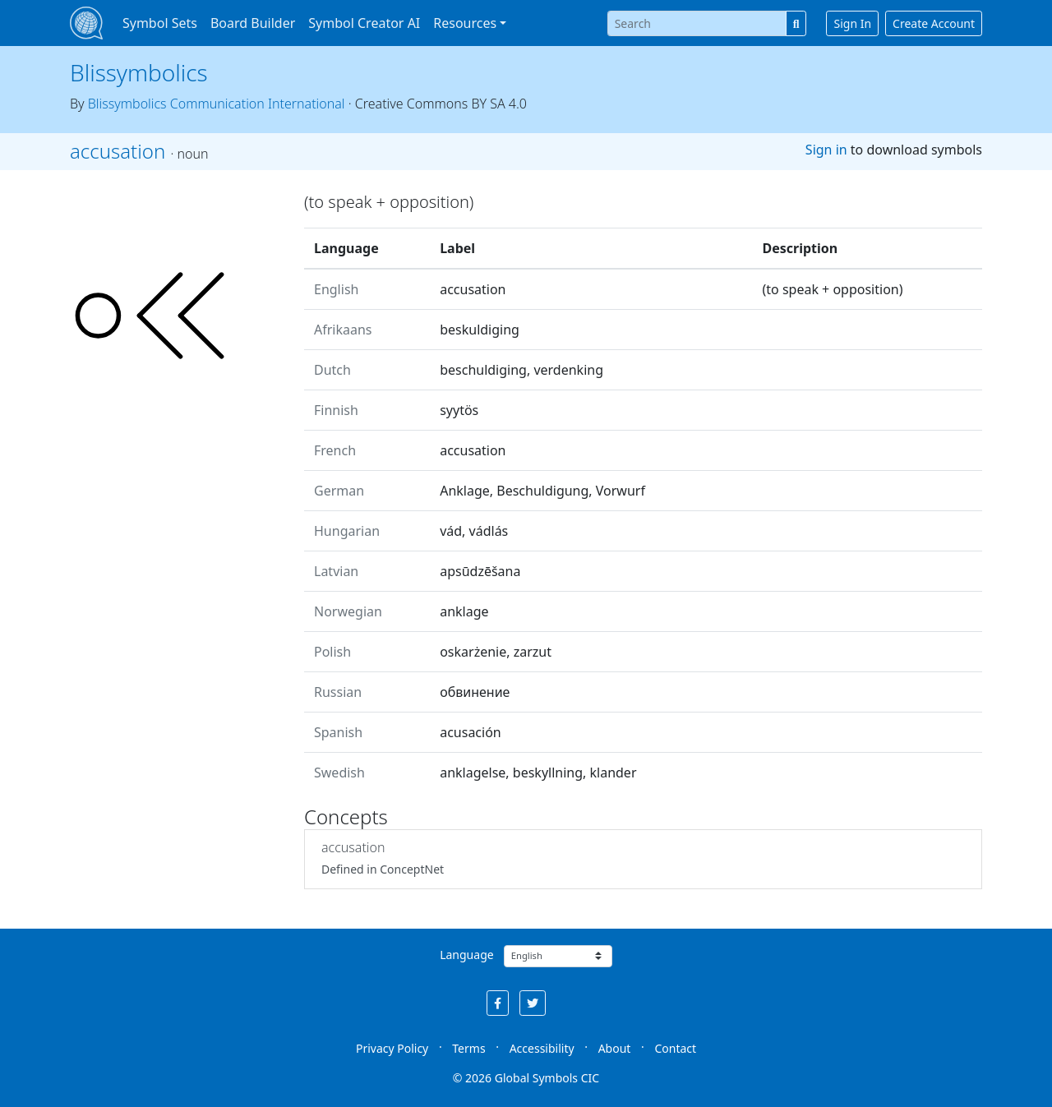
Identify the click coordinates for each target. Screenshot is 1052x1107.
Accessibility (542, 1048)
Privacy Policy (392, 1048)
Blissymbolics (139, 72)
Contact (675, 1048)
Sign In (852, 23)
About (614, 1048)
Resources (464, 23)
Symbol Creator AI (364, 23)
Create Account (934, 23)
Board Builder (252, 23)
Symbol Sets (159, 23)
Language (466, 954)
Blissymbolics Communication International (216, 104)
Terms (468, 1048)
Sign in (826, 150)
